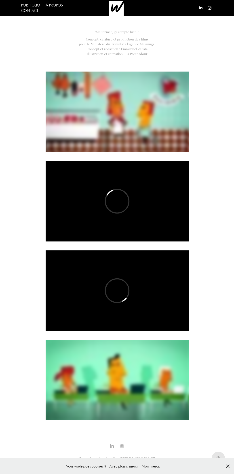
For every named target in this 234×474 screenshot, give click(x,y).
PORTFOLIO (30, 5)
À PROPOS (54, 5)
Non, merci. (151, 466)
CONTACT (29, 10)
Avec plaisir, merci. (124, 466)
